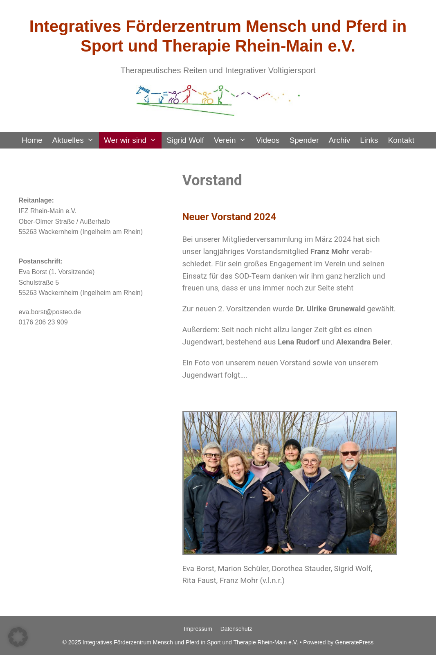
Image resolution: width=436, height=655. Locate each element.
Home (32, 140)
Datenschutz (236, 629)
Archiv (339, 140)
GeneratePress (354, 642)
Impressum (198, 629)
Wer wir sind (133, 140)
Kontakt (401, 140)
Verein (232, 140)
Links (369, 140)
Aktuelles (75, 140)
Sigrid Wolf (185, 140)
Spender (304, 140)
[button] (18, 637)
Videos (268, 140)
